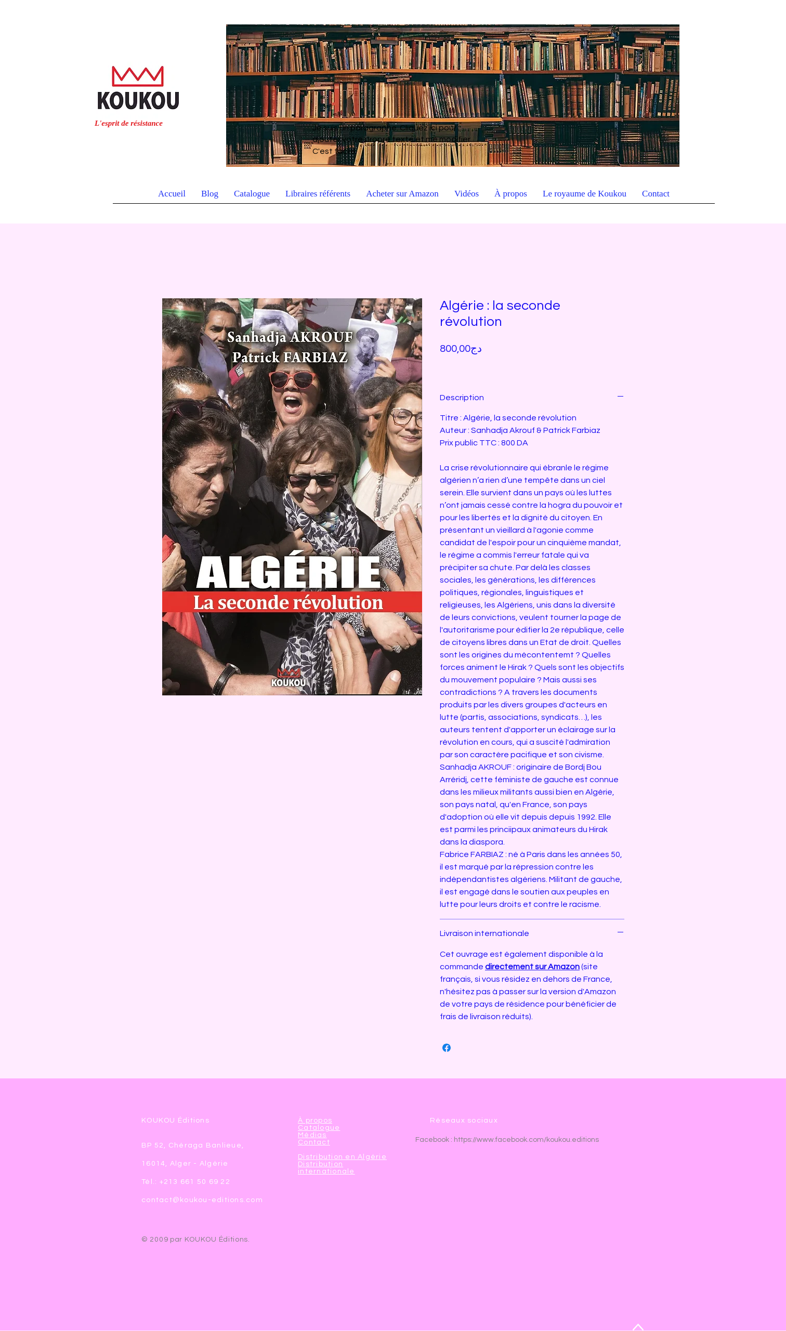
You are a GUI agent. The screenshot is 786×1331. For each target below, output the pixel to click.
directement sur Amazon (532, 967)
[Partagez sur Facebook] (446, 1048)
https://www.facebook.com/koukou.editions (526, 1139)
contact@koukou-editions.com (202, 1200)
